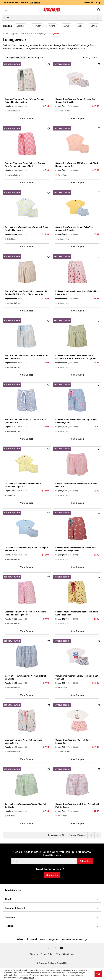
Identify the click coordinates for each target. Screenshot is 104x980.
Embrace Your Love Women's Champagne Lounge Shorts (23, 741)
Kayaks (67, 26)
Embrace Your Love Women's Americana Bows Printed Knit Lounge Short (76, 549)
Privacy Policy (47, 954)
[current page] (23, 57)
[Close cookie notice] (101, 970)
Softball (94, 26)
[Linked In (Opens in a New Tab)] (49, 948)
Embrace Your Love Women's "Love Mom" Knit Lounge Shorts (25, 421)
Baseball (20, 26)
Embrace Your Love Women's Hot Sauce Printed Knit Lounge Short (76, 613)
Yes (98, 974)
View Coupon (26, 118)
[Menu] (6, 10)
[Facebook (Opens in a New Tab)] (43, 948)
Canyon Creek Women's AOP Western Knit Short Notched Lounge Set (76, 164)
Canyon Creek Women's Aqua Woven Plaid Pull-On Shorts (26, 805)
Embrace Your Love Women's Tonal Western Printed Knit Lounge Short (24, 100)
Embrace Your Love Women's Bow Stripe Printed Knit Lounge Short (26, 357)
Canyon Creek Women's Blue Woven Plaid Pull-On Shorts (26, 677)
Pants (42, 939)
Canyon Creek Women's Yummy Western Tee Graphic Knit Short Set (75, 100)
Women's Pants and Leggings (74, 939)
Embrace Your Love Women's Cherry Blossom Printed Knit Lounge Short (25, 613)
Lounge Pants (53, 939)
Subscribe (85, 861)
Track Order (88, 3)
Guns (80, 26)
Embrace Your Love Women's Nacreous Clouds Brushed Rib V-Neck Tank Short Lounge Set (26, 292)
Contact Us (52, 875)
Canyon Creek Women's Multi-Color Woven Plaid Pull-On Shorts (77, 805)
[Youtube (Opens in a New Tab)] (61, 948)
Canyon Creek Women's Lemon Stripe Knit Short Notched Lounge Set (26, 228)
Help (98, 3)
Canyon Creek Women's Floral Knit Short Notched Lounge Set (23, 485)
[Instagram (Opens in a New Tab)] (55, 948)
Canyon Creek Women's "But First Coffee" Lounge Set (73, 741)
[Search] (52, 18)
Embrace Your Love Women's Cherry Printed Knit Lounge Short (77, 292)
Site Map (34, 954)
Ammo (52, 26)
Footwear (37, 26)
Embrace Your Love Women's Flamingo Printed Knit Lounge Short (76, 421)
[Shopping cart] (98, 10)
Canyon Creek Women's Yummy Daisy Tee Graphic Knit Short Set (74, 228)
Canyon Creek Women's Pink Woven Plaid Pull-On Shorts (76, 485)
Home (5, 33)
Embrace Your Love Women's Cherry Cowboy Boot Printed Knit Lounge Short (25, 164)
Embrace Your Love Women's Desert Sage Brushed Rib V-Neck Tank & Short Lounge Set (75, 357)
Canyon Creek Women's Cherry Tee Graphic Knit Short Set (76, 677)
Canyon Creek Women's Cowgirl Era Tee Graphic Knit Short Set (26, 549)
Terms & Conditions (65, 954)
